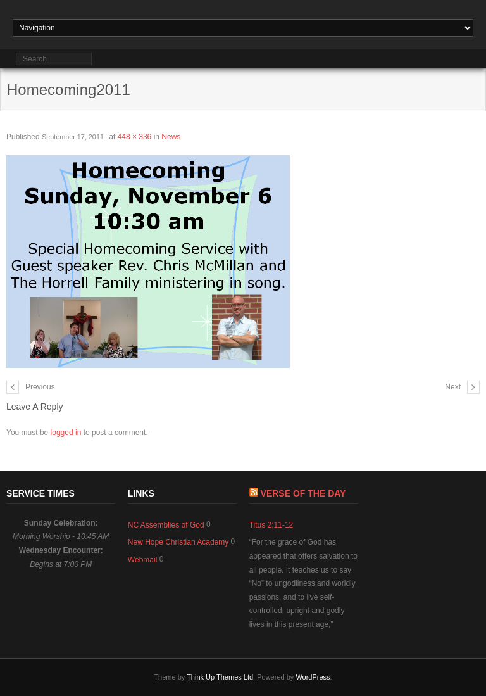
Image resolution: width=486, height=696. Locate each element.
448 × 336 (135, 136)
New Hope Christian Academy (178, 542)
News (170, 136)
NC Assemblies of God (166, 525)
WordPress (313, 677)
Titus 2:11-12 (271, 525)
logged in (66, 432)
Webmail (142, 559)
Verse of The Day (303, 493)
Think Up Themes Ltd (220, 677)
